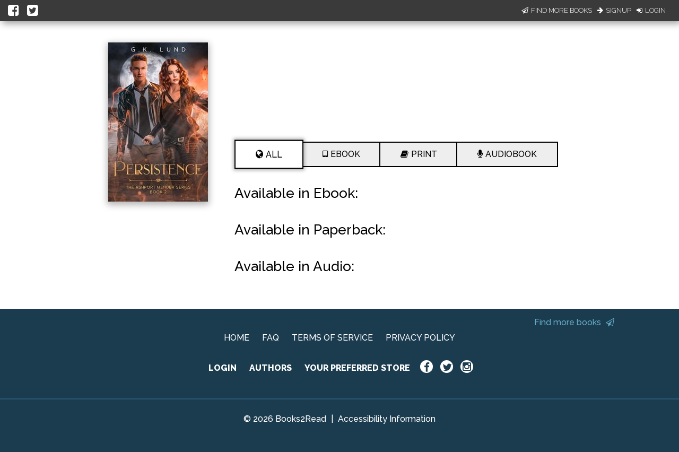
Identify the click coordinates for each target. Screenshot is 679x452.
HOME (236, 338)
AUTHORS (270, 368)
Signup (614, 10)
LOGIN (222, 368)
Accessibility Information (387, 419)
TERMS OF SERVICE (332, 338)
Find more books (574, 322)
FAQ (270, 338)
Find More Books (556, 10)
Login (651, 10)
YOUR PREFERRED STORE (357, 368)
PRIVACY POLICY (420, 338)
